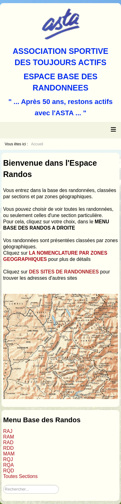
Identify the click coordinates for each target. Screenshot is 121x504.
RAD (8, 442)
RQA (8, 465)
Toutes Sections (20, 476)
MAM (8, 453)
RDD (8, 448)
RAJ (7, 431)
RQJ (8, 459)
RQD (8, 470)
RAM (8, 436)
